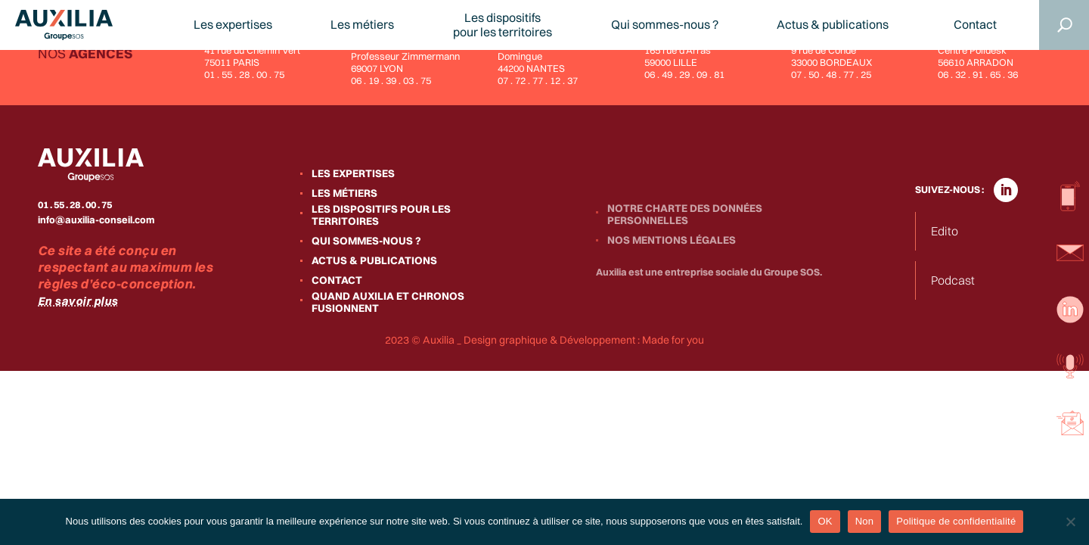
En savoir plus (78, 301)
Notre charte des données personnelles (684, 214)
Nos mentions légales (671, 240)
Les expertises (233, 24)
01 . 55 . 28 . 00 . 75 (244, 74)
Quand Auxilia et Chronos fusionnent (388, 302)
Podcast (953, 280)
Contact (975, 24)
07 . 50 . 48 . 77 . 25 (831, 74)
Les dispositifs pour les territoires (381, 215)
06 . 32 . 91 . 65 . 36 (978, 74)
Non (864, 521)
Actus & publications (833, 24)
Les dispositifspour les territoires (502, 25)
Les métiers (362, 24)
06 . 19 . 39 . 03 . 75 (391, 80)
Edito (944, 230)
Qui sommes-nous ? (664, 24)
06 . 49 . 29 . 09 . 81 (684, 74)
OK (825, 521)
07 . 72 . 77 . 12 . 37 (538, 80)
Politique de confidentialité (956, 521)
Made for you (673, 340)
